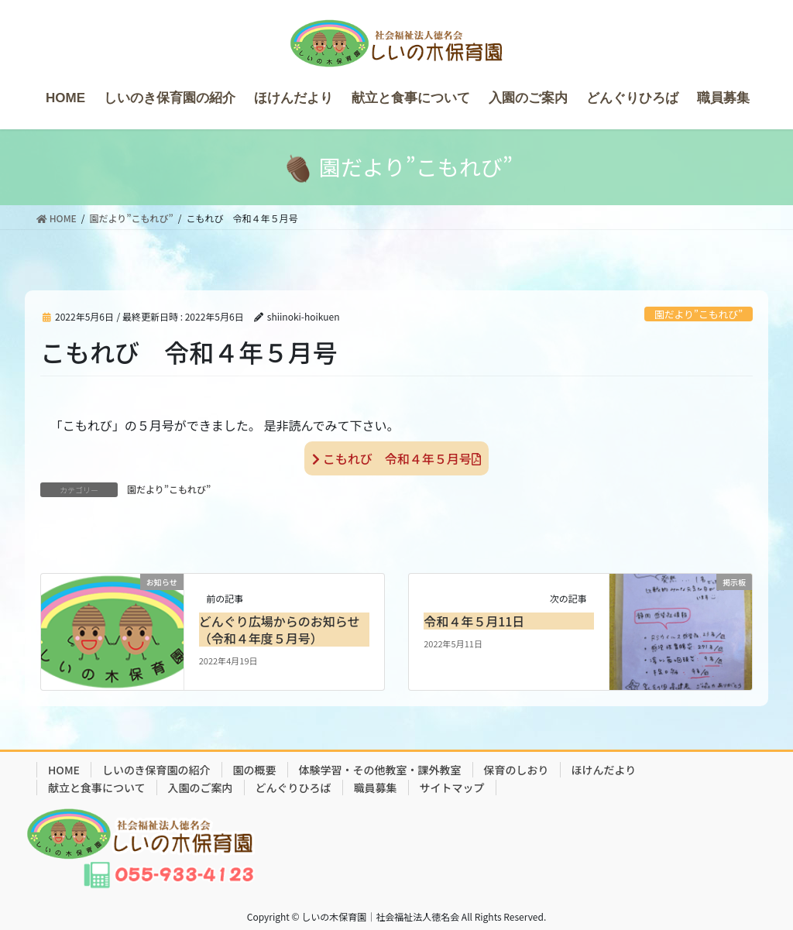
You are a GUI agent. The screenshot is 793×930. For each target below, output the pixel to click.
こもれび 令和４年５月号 (396, 458)
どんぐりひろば (293, 787)
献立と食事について (97, 787)
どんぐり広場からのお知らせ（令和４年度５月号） (279, 629)
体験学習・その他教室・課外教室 (380, 769)
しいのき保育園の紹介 (156, 769)
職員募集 (375, 787)
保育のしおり (516, 769)
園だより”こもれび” (698, 314)
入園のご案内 (200, 787)
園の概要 (254, 769)
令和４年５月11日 (474, 621)
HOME (64, 769)
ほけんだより (604, 769)
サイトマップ (452, 787)
